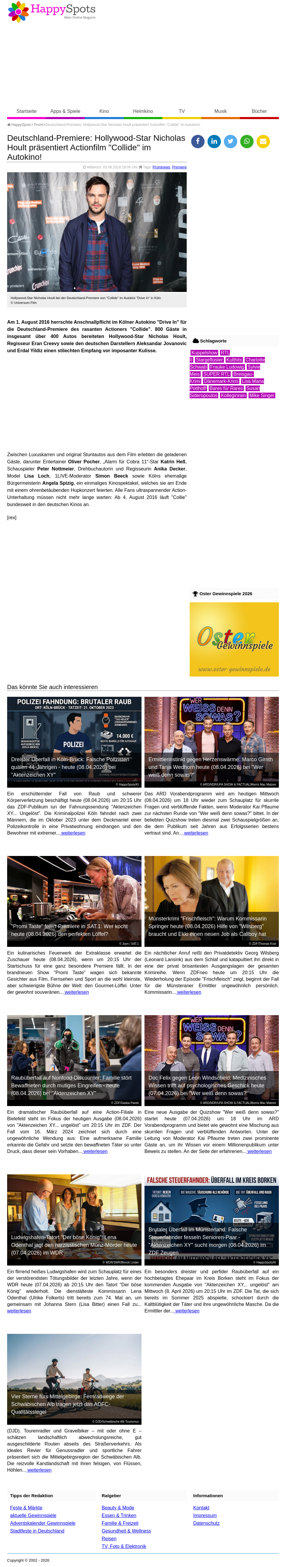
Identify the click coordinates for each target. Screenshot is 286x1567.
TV (182, 111)
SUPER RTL (216, 374)
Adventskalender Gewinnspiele (43, 1523)
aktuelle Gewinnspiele (33, 1515)
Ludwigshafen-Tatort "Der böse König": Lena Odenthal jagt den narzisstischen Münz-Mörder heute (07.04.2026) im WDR (74, 1245)
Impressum (205, 1515)
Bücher (259, 111)
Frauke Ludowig (227, 366)
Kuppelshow (204, 352)
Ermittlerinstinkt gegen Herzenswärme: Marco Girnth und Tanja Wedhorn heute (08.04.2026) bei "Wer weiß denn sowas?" (211, 767)
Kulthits (234, 359)
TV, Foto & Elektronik (124, 1546)
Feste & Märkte (26, 1507)
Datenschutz (206, 1523)
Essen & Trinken (119, 1515)
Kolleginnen (233, 395)
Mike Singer (261, 395)
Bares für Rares (226, 388)
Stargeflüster (209, 359)
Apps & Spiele (66, 111)
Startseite (27, 111)
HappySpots (19, 125)
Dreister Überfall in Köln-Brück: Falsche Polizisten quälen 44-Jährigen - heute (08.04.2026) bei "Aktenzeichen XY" (70, 767)
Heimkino (143, 111)
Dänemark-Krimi (221, 381)
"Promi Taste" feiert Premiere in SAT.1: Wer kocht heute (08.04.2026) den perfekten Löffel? (69, 930)
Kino (104, 111)
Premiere (179, 167)
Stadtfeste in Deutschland (37, 1530)
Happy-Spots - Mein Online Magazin (51, 12)
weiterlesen (72, 832)
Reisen (109, 1538)
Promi (38, 125)
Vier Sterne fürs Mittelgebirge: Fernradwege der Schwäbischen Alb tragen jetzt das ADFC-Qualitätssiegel (67, 1404)
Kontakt (201, 1507)
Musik (220, 111)
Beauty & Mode (118, 1507)
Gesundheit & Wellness (126, 1530)
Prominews (161, 167)
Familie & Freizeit (120, 1523)
